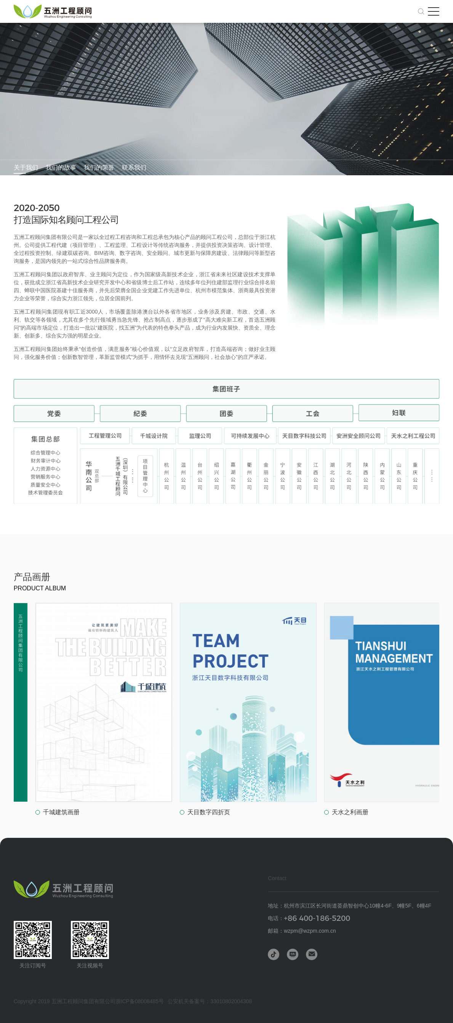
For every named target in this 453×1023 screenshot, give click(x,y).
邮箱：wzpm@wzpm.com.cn (302, 931)
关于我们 (26, 167)
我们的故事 (61, 167)
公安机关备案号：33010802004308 (210, 1001)
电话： (309, 918)
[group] (152, 710)
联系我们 (134, 167)
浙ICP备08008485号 (139, 1001)
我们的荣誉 (99, 167)
